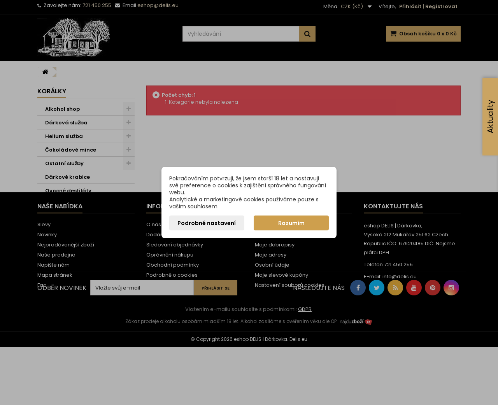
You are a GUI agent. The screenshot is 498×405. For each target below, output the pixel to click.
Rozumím (291, 223)
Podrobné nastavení (206, 223)
